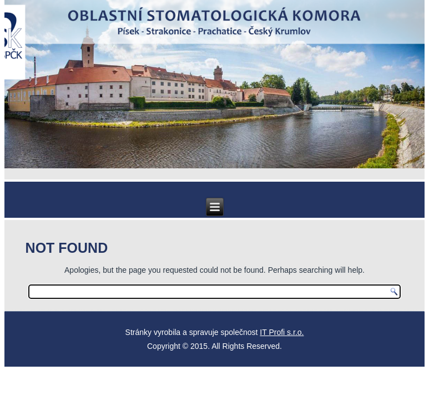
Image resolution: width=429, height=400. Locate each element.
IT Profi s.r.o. (282, 332)
